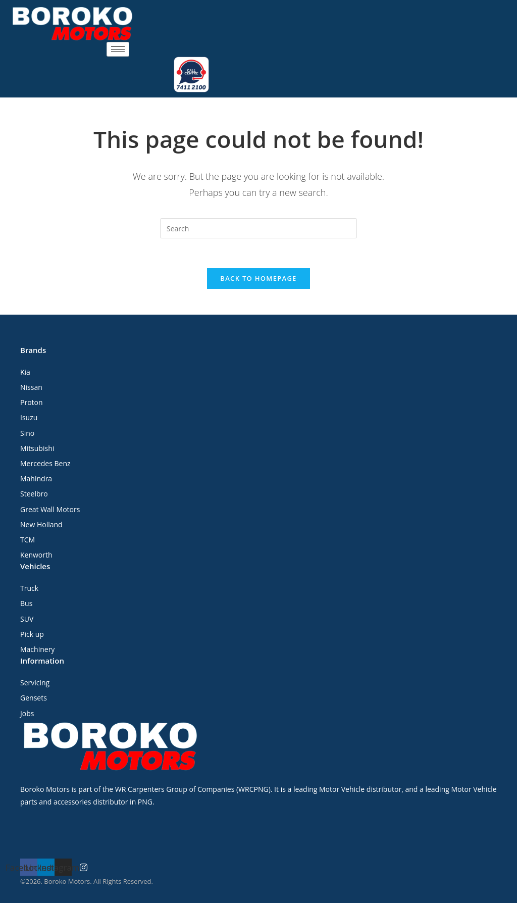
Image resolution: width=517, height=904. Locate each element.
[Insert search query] (258, 228)
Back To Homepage (258, 279)
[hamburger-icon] (118, 49)
